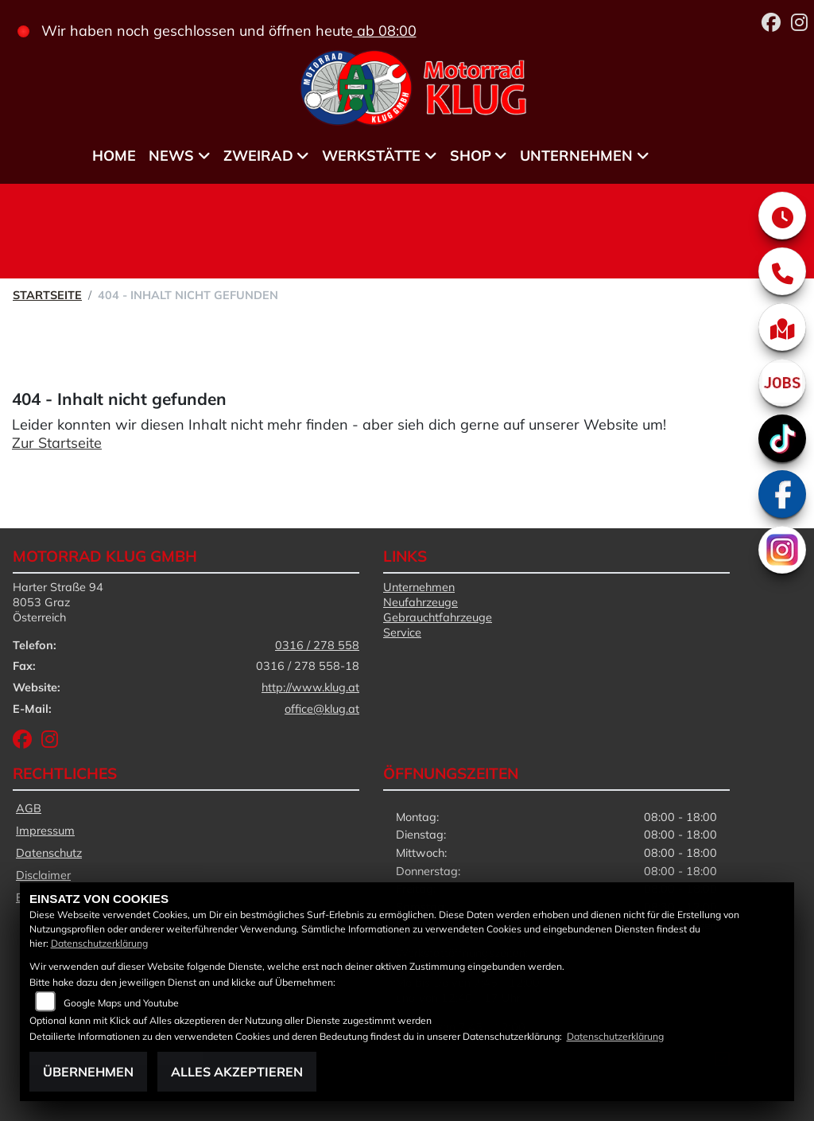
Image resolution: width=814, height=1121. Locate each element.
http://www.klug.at (310, 687)
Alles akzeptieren (237, 1072)
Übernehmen (88, 1072)
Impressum (45, 830)
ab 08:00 (385, 30)
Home (114, 155)
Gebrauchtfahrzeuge (437, 617)
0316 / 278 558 (317, 645)
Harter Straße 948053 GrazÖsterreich (58, 602)
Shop (470, 155)
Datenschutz (49, 853)
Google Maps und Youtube (121, 1003)
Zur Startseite (57, 443)
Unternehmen (576, 155)
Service (402, 632)
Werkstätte (371, 155)
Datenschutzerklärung (99, 943)
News (171, 155)
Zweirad (258, 155)
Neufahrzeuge (420, 602)
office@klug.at (322, 709)
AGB (28, 808)
